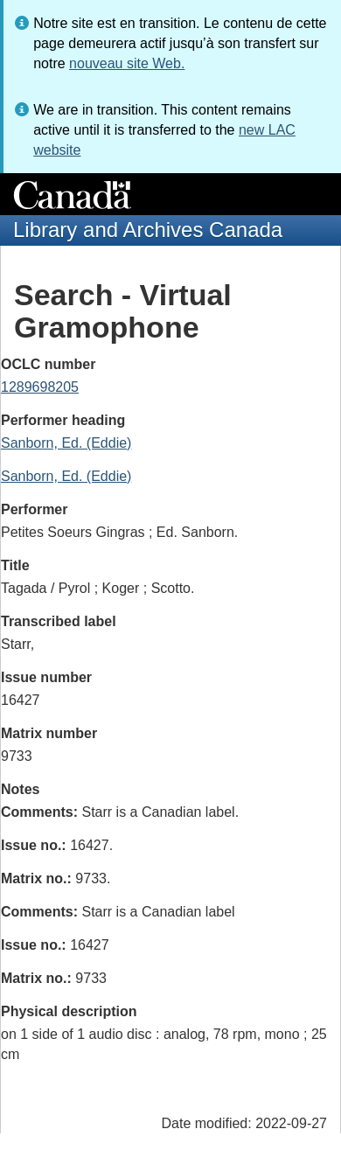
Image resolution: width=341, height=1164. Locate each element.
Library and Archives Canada (147, 229)
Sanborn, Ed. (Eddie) (66, 443)
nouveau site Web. (126, 63)
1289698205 (40, 387)
